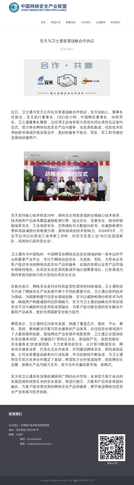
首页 (43, 22)
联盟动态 (71, 22)
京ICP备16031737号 (85, 480)
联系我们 (115, 22)
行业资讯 (85, 22)
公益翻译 (100, 22)
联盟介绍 (56, 22)
